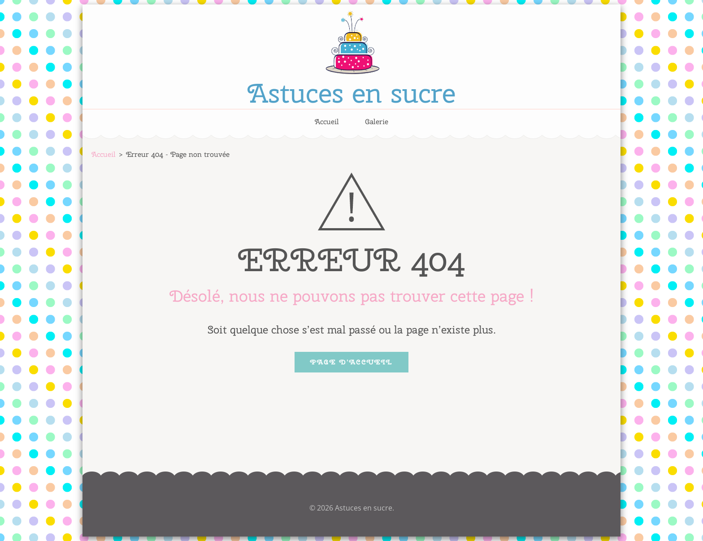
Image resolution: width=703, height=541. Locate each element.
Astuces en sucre (351, 93)
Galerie (376, 121)
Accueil (327, 121)
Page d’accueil (351, 362)
